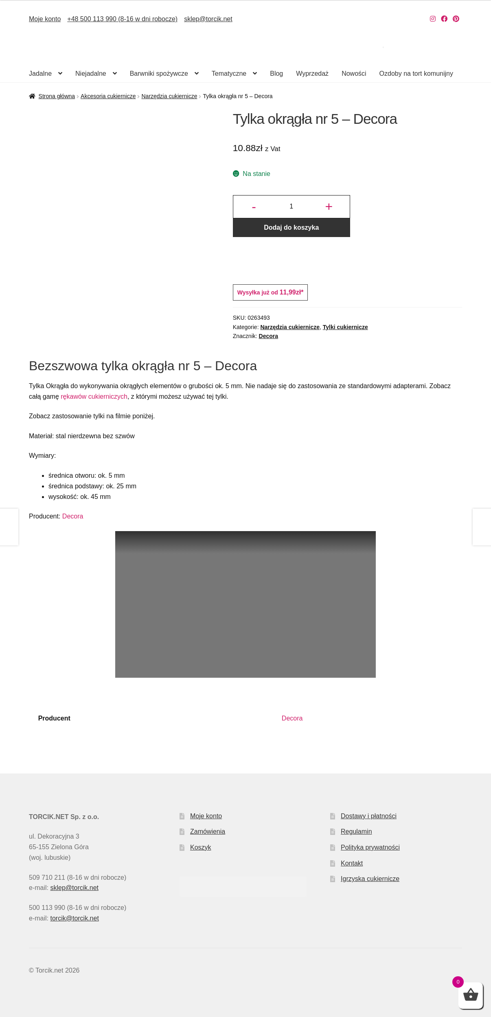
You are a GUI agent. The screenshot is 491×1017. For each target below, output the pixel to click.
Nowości (354, 73)
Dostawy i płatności (369, 816)
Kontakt (352, 863)
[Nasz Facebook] (444, 18)
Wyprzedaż (312, 73)
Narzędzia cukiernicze (169, 96)
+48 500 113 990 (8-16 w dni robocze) (122, 18)
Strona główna (57, 96)
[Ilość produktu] (291, 206)
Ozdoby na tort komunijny (416, 73)
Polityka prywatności (370, 847)
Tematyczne (229, 73)
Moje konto (45, 18)
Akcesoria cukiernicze (108, 96)
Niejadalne (90, 73)
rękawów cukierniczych (94, 396)
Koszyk (200, 847)
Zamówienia (207, 831)
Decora (268, 336)
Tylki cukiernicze (345, 327)
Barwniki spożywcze (159, 73)
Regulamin (356, 831)
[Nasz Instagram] (433, 18)
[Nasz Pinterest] (456, 18)
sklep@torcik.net (208, 18)
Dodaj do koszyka (291, 227)
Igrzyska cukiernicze (370, 878)
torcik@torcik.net (74, 918)
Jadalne (40, 73)
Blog (276, 73)
